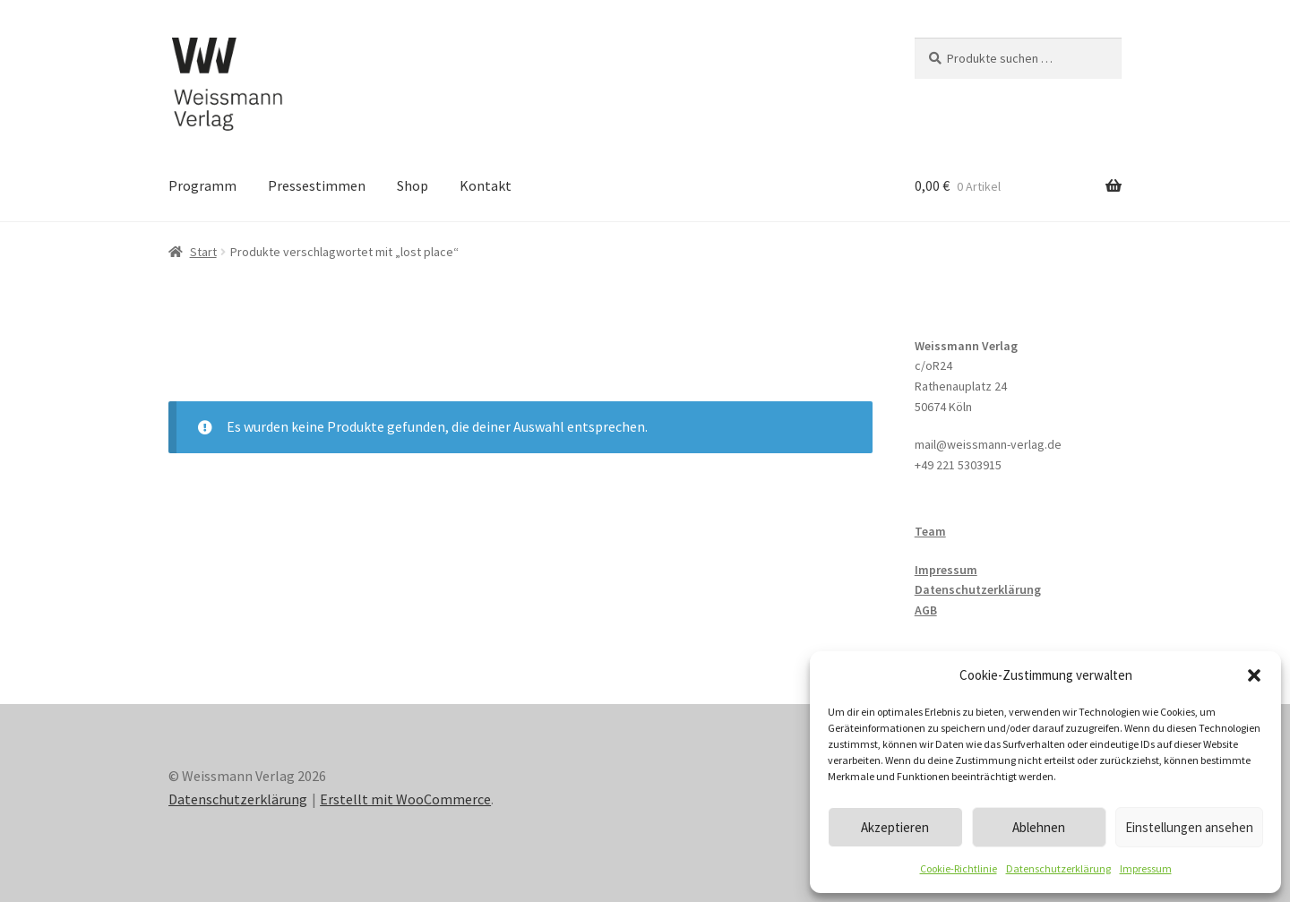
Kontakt (486, 185)
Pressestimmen (317, 185)
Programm (202, 185)
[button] (1254, 675)
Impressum (1146, 868)
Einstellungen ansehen (1189, 827)
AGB (926, 610)
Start (203, 252)
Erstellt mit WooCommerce (405, 799)
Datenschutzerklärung (1058, 868)
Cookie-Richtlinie (958, 868)
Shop (412, 185)
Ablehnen (1038, 827)
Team (930, 531)
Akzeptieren (895, 827)
